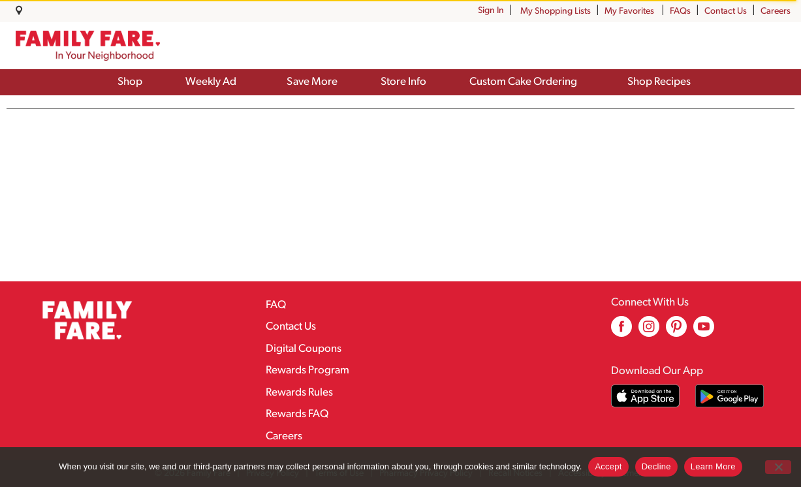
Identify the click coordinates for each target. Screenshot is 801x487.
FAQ (276, 305)
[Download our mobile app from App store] (645, 395)
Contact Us (725, 11)
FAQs (680, 11)
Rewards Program (307, 370)
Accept (608, 466)
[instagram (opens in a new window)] (648, 331)
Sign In (491, 11)
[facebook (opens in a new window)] (621, 331)
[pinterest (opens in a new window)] (676, 331)
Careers (776, 11)
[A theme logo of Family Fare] (88, 46)
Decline (656, 466)
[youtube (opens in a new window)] (703, 331)
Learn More (713, 466)
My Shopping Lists (555, 11)
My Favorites (630, 11)
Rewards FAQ (297, 414)
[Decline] (778, 467)
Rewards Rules (299, 392)
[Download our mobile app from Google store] (729, 395)
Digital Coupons (303, 348)
